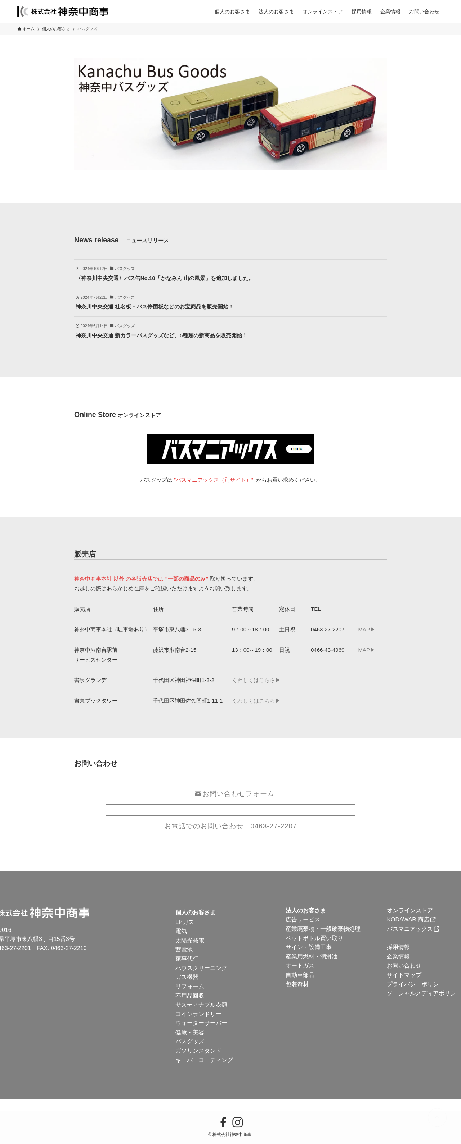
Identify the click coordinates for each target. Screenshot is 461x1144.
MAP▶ (366, 629)
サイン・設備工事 (309, 947)
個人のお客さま (195, 912)
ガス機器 (186, 977)
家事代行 (186, 959)
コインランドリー (198, 1014)
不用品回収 (189, 996)
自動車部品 (300, 975)
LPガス (184, 922)
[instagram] (238, 1122)
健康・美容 (189, 1032)
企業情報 (398, 956)
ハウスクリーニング (201, 968)
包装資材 (297, 984)
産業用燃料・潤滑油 (311, 956)
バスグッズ (189, 1041)
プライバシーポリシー (415, 984)
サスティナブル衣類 (201, 1005)
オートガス (300, 965)
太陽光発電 (189, 940)
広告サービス (303, 919)
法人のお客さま (306, 910)
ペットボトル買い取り (314, 938)
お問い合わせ (404, 965)
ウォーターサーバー (201, 1023)
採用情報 (398, 947)
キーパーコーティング (204, 1060)
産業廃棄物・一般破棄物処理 (323, 929)
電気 (181, 931)
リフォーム (189, 986)
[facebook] (223, 1122)
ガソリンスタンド (198, 1051)
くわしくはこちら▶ (256, 680)
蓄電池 (184, 950)
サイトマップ (404, 975)
